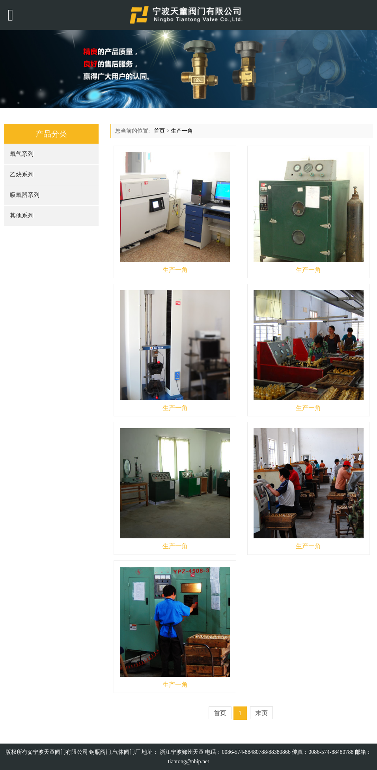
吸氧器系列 (24, 195)
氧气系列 (22, 154)
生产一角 (182, 131)
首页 (159, 131)
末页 (261, 713)
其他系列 (22, 215)
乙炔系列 (22, 174)
